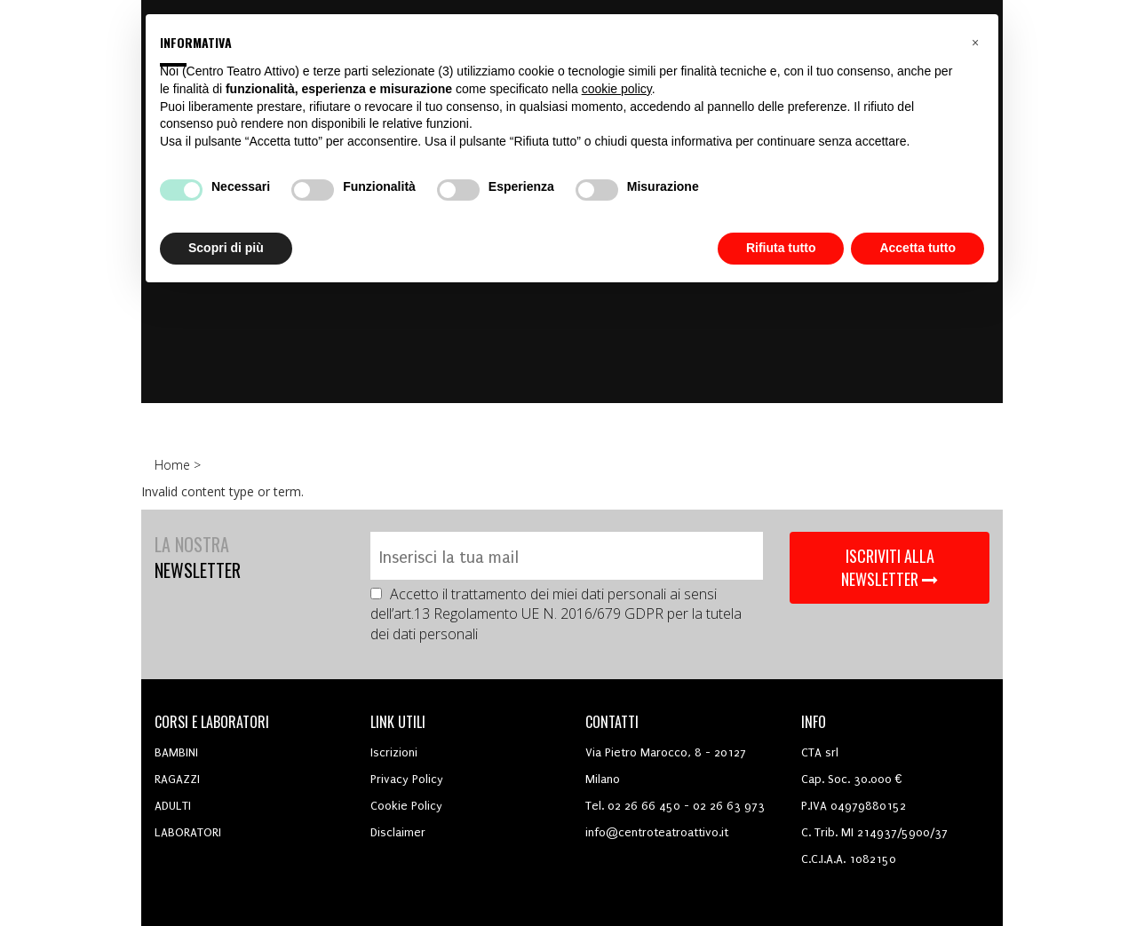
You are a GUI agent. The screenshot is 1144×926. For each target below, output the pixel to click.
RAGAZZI (177, 779)
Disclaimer (397, 832)
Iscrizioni (393, 752)
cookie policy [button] (617, 89)
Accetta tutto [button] (917, 248)
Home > (179, 464)
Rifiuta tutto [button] (781, 248)
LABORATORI (188, 832)
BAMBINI (176, 752)
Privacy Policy (406, 779)
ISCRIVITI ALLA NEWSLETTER (889, 567)
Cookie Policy (406, 805)
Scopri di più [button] (226, 248)
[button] (975, 42)
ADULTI (173, 805)
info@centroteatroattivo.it (656, 832)
